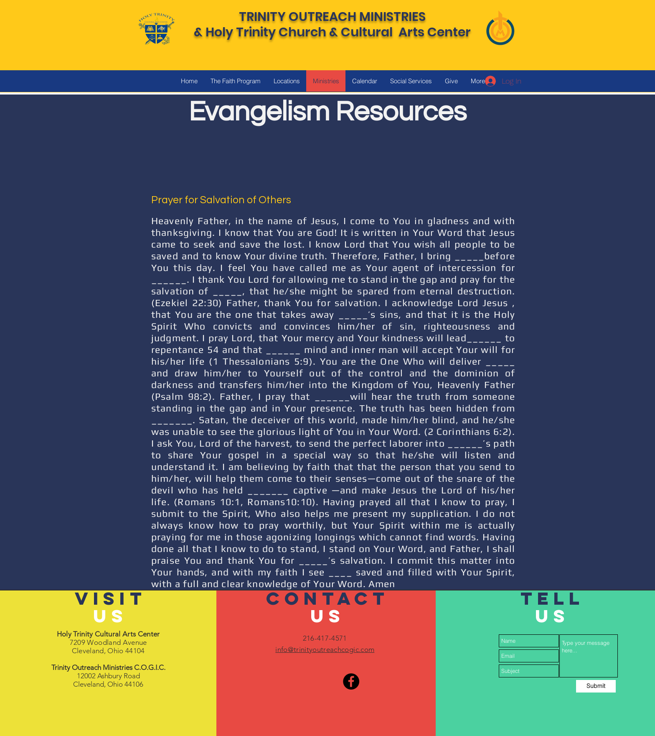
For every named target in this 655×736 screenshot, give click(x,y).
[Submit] (596, 686)
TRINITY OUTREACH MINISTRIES (332, 17)
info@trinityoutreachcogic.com (324, 649)
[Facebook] (351, 681)
